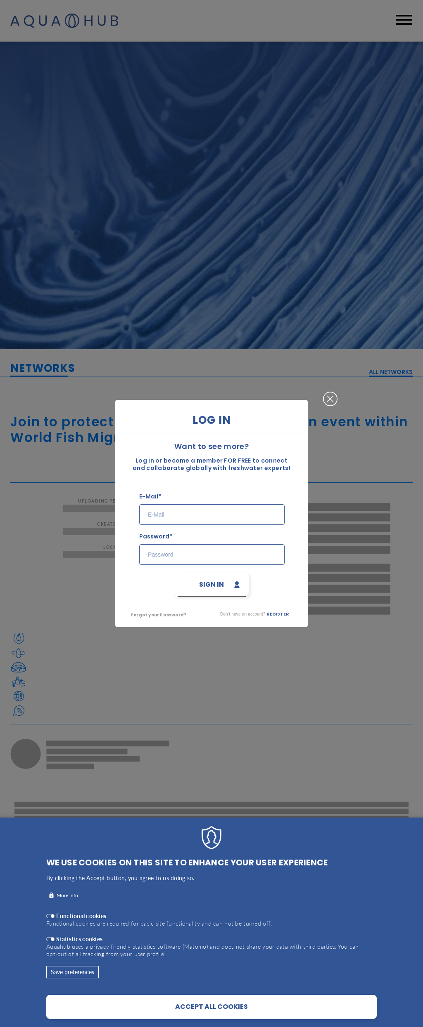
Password (154, 536)
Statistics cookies (79, 950)
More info (67, 906)
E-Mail (148, 496)
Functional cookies (81, 927)
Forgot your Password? (159, 615)
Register (277, 614)
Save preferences (72, 983)
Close (330, 395)
